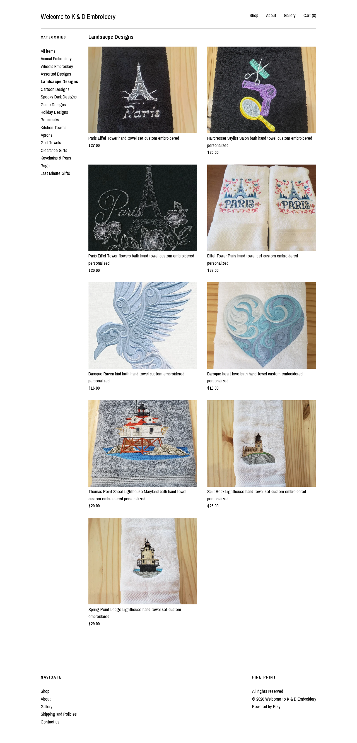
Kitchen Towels (53, 127)
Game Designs (53, 105)
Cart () (309, 15)
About (271, 15)
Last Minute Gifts (55, 173)
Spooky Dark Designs (59, 97)
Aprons (46, 135)
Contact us (50, 722)
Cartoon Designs (55, 89)
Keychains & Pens (56, 158)
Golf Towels (51, 142)
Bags (45, 166)
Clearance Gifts (54, 150)
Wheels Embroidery (57, 66)
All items (48, 51)
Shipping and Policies (59, 714)
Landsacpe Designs (59, 81)
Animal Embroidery (56, 59)
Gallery (290, 15)
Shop (254, 15)
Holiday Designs (54, 112)
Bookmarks (50, 120)
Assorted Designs (56, 74)
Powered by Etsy (266, 706)
